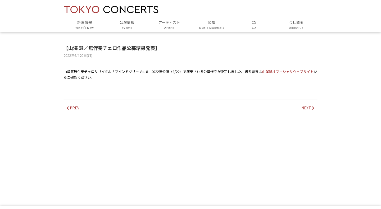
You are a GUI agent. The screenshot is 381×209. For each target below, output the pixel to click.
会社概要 (296, 25)
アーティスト (169, 25)
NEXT (307, 107)
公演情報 (127, 25)
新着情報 (85, 25)
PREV (73, 107)
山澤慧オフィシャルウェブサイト (288, 71)
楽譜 (212, 25)
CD (254, 25)
